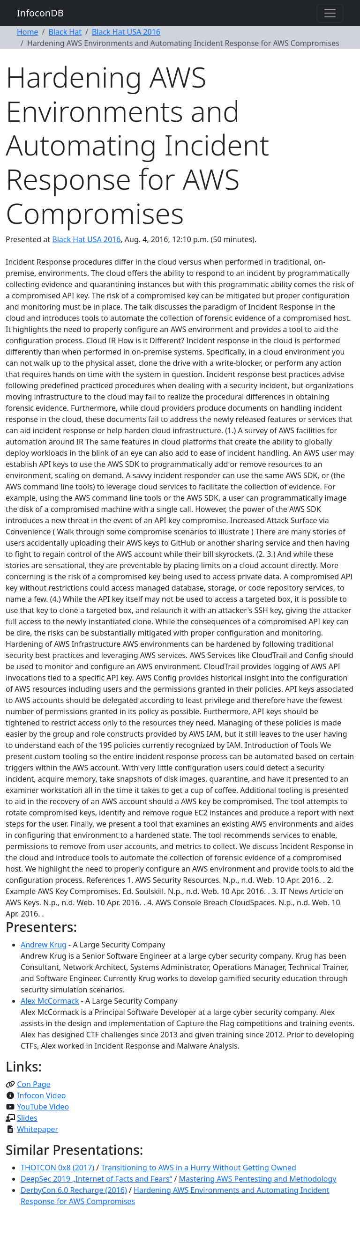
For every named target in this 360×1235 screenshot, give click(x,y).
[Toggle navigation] (330, 13)
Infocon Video (41, 1095)
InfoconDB (40, 13)
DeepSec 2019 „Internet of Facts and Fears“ (96, 1179)
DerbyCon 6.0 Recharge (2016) (74, 1190)
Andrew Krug (44, 944)
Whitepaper (37, 1129)
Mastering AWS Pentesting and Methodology (258, 1179)
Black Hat (65, 32)
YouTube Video (43, 1107)
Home (27, 32)
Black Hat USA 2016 (126, 32)
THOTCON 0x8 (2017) (57, 1167)
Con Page (33, 1084)
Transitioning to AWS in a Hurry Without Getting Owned (198, 1167)
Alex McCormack (50, 1001)
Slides (27, 1118)
